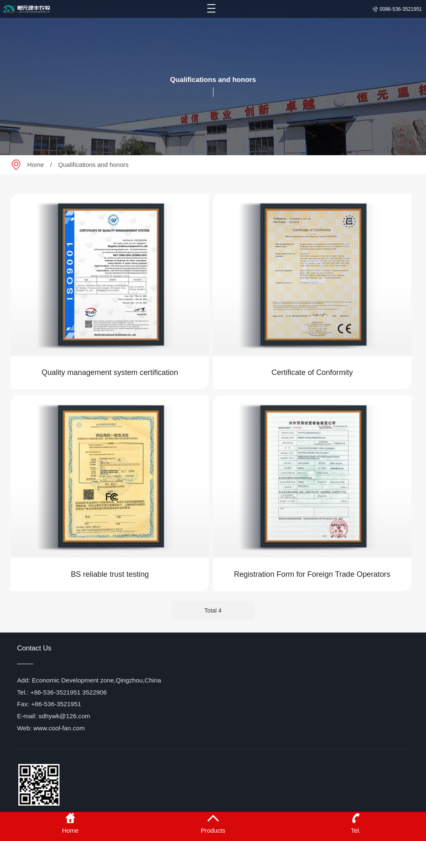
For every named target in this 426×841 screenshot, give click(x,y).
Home (35, 164)
